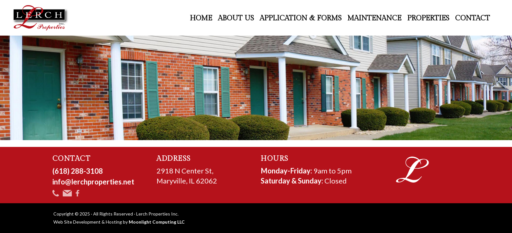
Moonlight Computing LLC (157, 222)
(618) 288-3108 (77, 171)
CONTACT (71, 158)
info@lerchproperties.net (93, 181)
